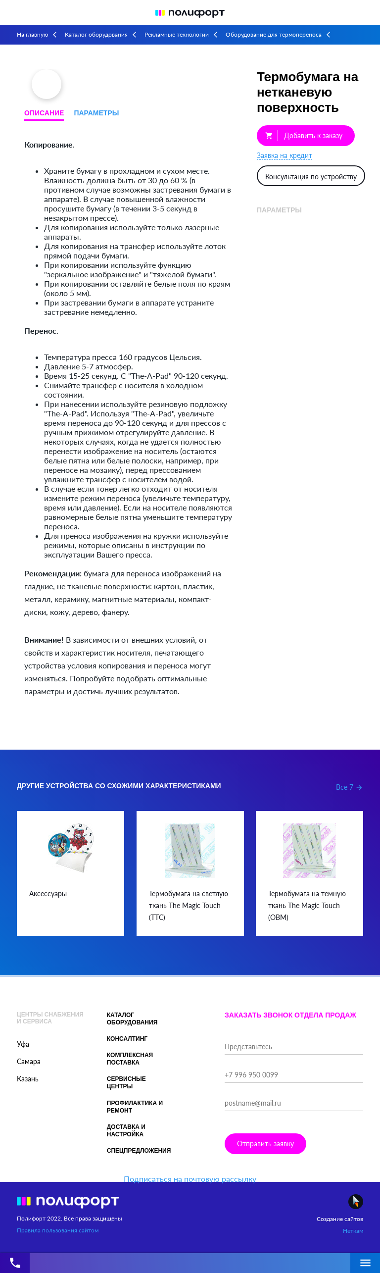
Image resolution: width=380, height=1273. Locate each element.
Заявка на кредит (284, 155)
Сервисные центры (126, 1082)
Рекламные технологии (176, 34)
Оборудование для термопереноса (274, 34)
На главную (32, 34)
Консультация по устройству (311, 176)
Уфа (23, 1044)
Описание (44, 113)
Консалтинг (127, 1038)
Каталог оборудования (96, 34)
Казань (28, 1078)
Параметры (96, 113)
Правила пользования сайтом (57, 1230)
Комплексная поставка (130, 1059)
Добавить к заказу (303, 135)
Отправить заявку (265, 1143)
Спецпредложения (139, 1150)
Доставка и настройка (126, 1130)
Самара (29, 1061)
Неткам (353, 1230)
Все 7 (349, 787)
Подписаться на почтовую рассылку (190, 1178)
